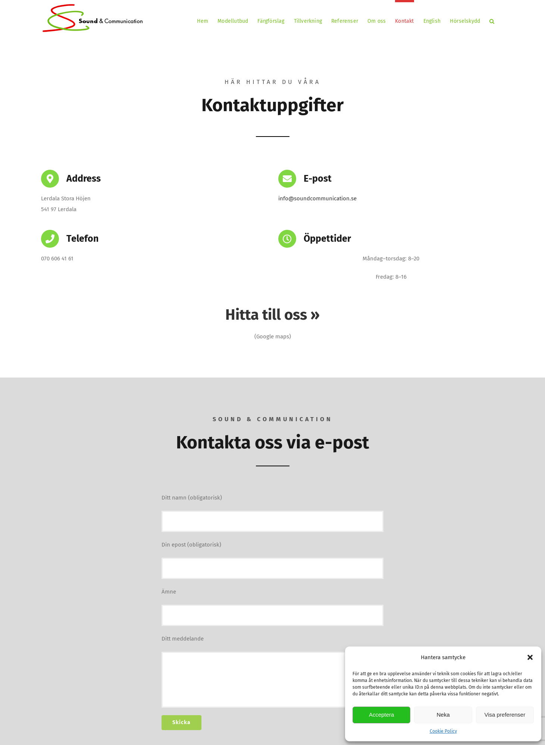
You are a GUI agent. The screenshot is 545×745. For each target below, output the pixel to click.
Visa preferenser (504, 714)
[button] (530, 657)
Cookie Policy (443, 731)
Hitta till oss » (272, 315)
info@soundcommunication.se (317, 198)
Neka (443, 714)
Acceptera (381, 714)
